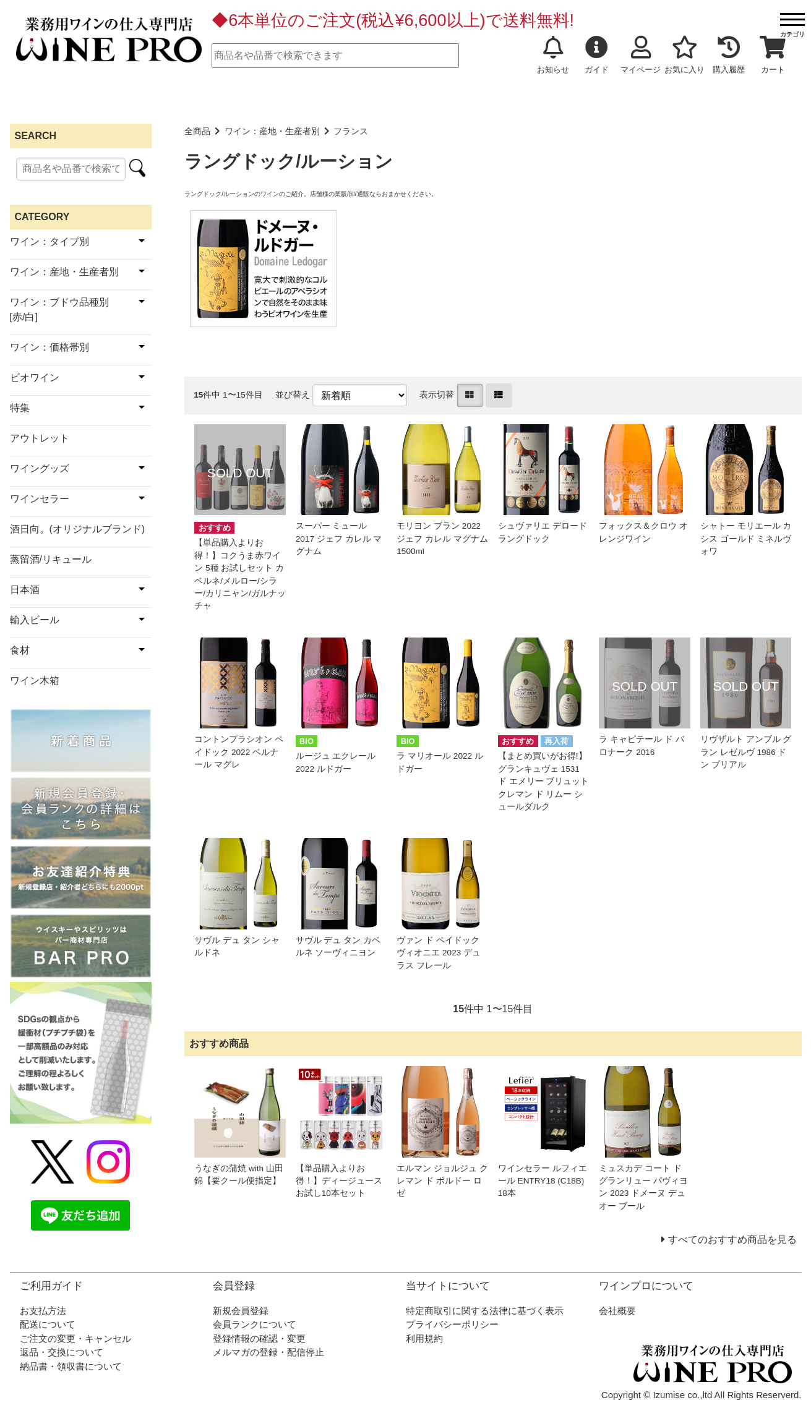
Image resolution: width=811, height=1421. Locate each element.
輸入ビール (34, 620)
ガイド (597, 55)
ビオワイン (34, 377)
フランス (350, 131)
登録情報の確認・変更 (259, 1338)
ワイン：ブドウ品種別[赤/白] (59, 309)
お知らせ (553, 55)
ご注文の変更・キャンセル (75, 1338)
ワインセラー (39, 498)
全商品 (197, 131)
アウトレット (39, 438)
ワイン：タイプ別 (49, 241)
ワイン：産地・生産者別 (272, 131)
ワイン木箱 (34, 680)
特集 (20, 408)
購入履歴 (729, 55)
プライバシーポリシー (452, 1324)
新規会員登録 (240, 1310)
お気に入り (684, 55)
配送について (47, 1324)
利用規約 (424, 1338)
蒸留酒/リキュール (51, 559)
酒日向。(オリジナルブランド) (77, 529)
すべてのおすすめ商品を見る (732, 1239)
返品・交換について (61, 1352)
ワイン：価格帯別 (49, 347)
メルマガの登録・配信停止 (268, 1352)
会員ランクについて (254, 1324)
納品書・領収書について (71, 1366)
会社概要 (617, 1310)
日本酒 (25, 589)
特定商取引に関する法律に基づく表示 (485, 1310)
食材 (20, 650)
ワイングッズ (39, 468)
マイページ (640, 55)
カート (773, 55)
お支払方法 (43, 1310)
